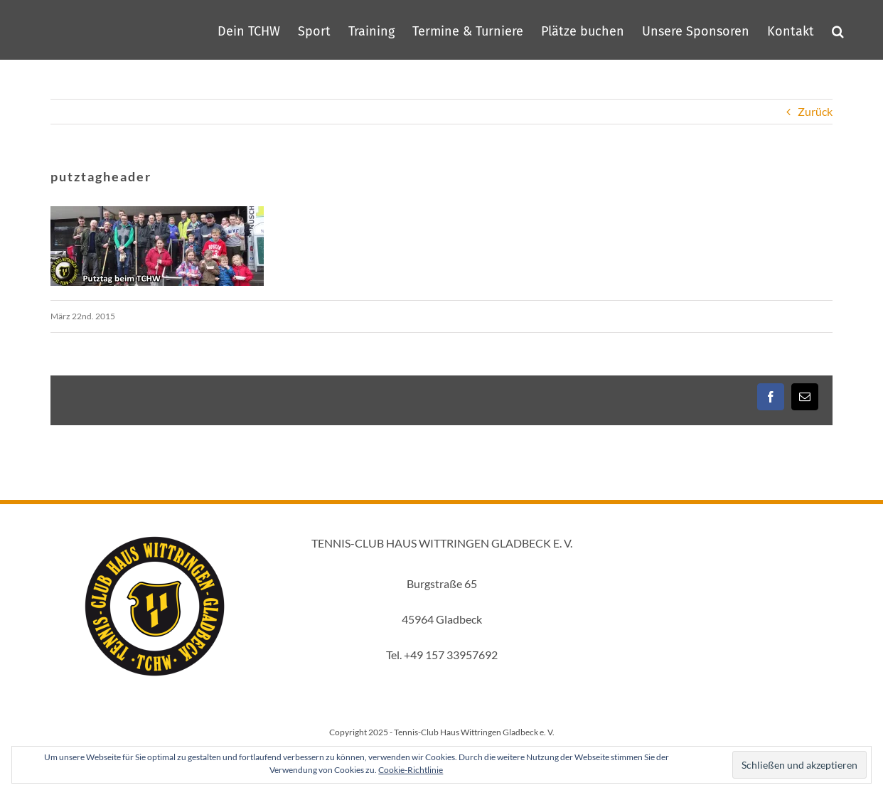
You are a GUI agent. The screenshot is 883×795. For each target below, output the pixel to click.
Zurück (815, 111)
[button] (838, 30)
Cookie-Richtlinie (410, 769)
